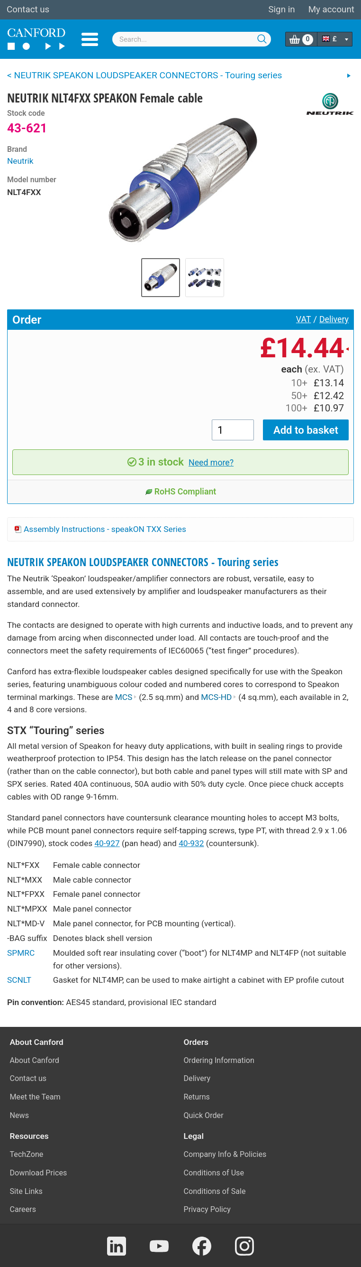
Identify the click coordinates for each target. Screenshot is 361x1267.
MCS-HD (218, 697)
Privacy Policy (207, 1209)
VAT (303, 319)
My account (331, 9)
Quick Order (204, 1115)
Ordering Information (219, 1060)
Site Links (26, 1191)
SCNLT (19, 980)
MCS (126, 697)
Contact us (28, 9)
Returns (197, 1096)
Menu (89, 39)
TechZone (27, 1154)
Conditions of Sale (215, 1191)
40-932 (191, 843)
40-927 (106, 843)
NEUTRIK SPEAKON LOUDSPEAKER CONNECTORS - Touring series (143, 562)
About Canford (34, 1060)
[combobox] (191, 39)
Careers (23, 1209)
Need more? (211, 462)
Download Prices (38, 1172)
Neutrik (20, 161)
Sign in (281, 9)
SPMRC (21, 953)
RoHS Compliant (181, 491)
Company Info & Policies (225, 1154)
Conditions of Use (214, 1172)
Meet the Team (35, 1096)
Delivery (334, 319)
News (19, 1115)
